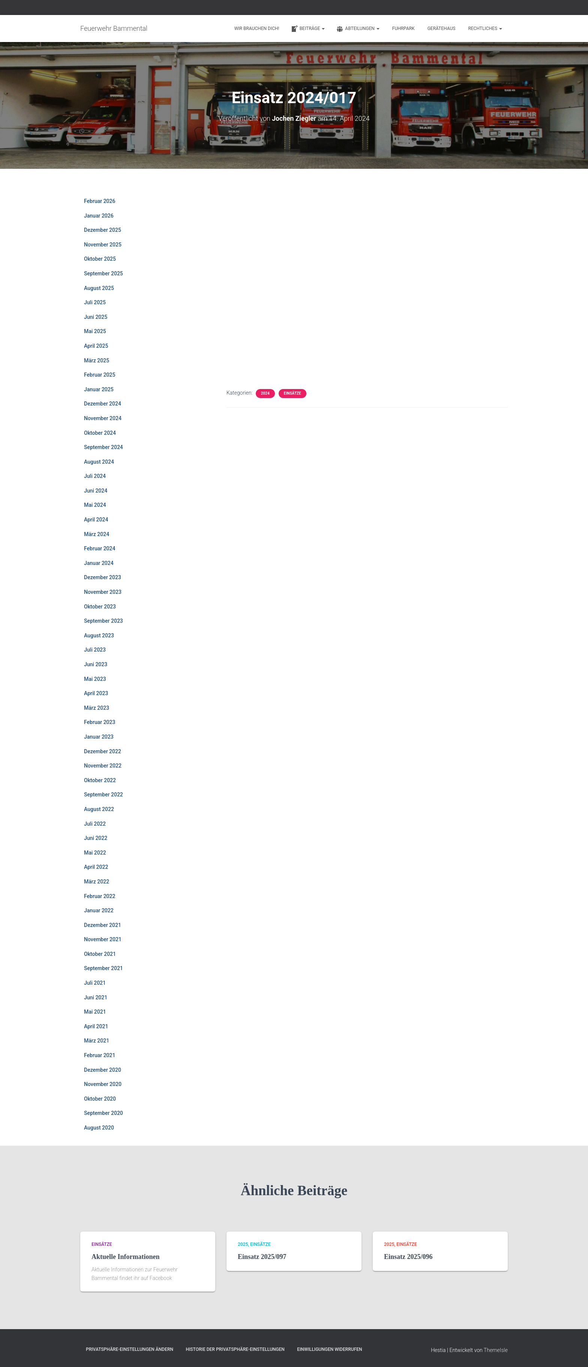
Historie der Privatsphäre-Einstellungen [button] (235, 1349)
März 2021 (96, 1041)
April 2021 (96, 1026)
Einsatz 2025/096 (408, 1256)
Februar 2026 (99, 201)
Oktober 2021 (100, 954)
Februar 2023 (99, 722)
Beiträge (308, 29)
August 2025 (99, 288)
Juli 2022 (95, 823)
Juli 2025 (95, 302)
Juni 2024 (95, 491)
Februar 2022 (99, 896)
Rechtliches (485, 28)
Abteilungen (357, 29)
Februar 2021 (99, 1055)
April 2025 (96, 346)
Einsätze (292, 393)
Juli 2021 (95, 983)
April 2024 (96, 520)
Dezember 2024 (102, 404)
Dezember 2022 (102, 751)
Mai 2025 (95, 331)
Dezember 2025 (102, 230)
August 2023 (99, 635)
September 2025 (103, 273)
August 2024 (99, 461)
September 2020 (103, 1113)
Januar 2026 (99, 215)
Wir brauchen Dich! (256, 28)
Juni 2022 (95, 838)
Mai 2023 (95, 679)
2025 (243, 1244)
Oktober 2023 (100, 606)
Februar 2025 (99, 375)
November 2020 (103, 1084)
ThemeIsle (496, 1350)
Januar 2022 (99, 910)
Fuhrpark (403, 28)
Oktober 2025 (100, 259)
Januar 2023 (99, 737)
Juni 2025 (95, 317)
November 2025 (103, 245)
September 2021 (103, 968)
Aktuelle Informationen (126, 1256)
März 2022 (96, 882)
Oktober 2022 (100, 780)
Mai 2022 (95, 852)
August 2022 (99, 809)
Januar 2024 (99, 563)
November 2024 (103, 418)
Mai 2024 (95, 505)
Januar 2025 (99, 389)
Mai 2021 (95, 1012)
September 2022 (103, 795)
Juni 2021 (95, 997)
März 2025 (96, 360)
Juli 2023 (95, 650)
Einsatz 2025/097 (262, 1256)
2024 (265, 393)
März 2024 (96, 534)
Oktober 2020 (100, 1099)
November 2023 (103, 592)
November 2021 (103, 939)
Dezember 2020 (102, 1070)
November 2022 (103, 766)
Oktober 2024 (100, 433)
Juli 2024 (95, 476)
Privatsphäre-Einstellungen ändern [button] (129, 1349)
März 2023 (96, 708)
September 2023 (103, 621)
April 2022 (96, 867)
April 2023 (96, 693)
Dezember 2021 (102, 925)
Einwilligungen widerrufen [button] (329, 1349)
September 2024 (103, 447)
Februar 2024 (99, 548)
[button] (323, 28)
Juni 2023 (95, 664)
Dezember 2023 (102, 577)
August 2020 (99, 1128)
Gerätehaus (442, 28)
